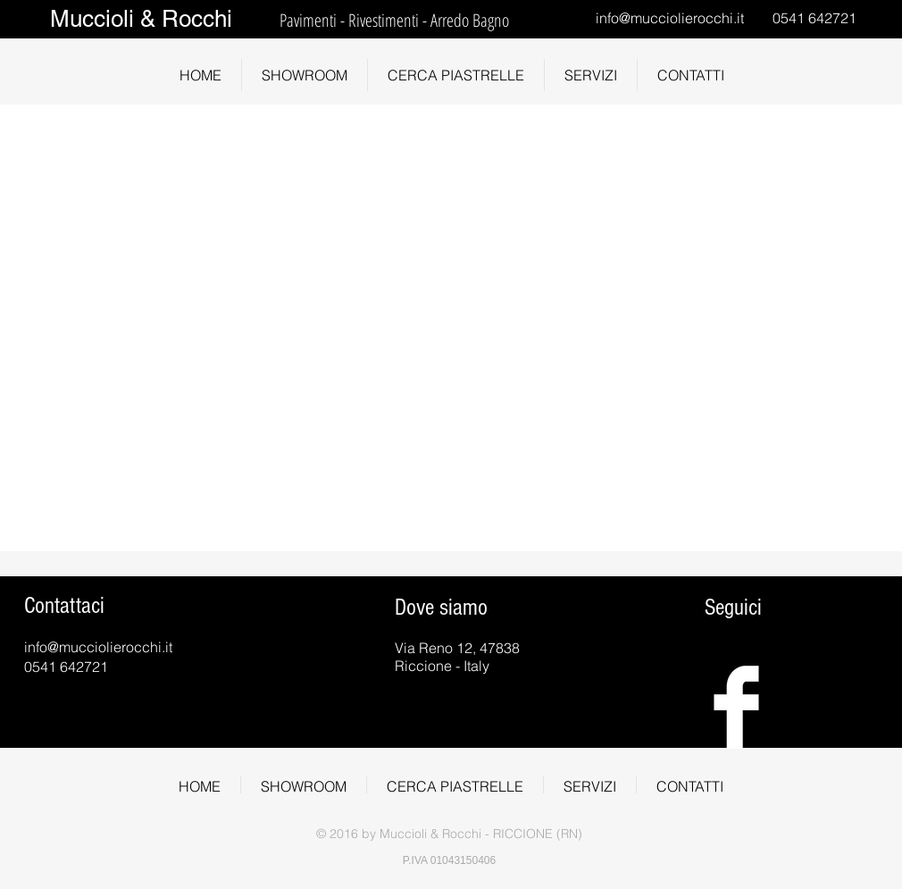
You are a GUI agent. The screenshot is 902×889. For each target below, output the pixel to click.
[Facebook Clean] (736, 707)
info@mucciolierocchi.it (670, 18)
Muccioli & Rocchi (141, 18)
